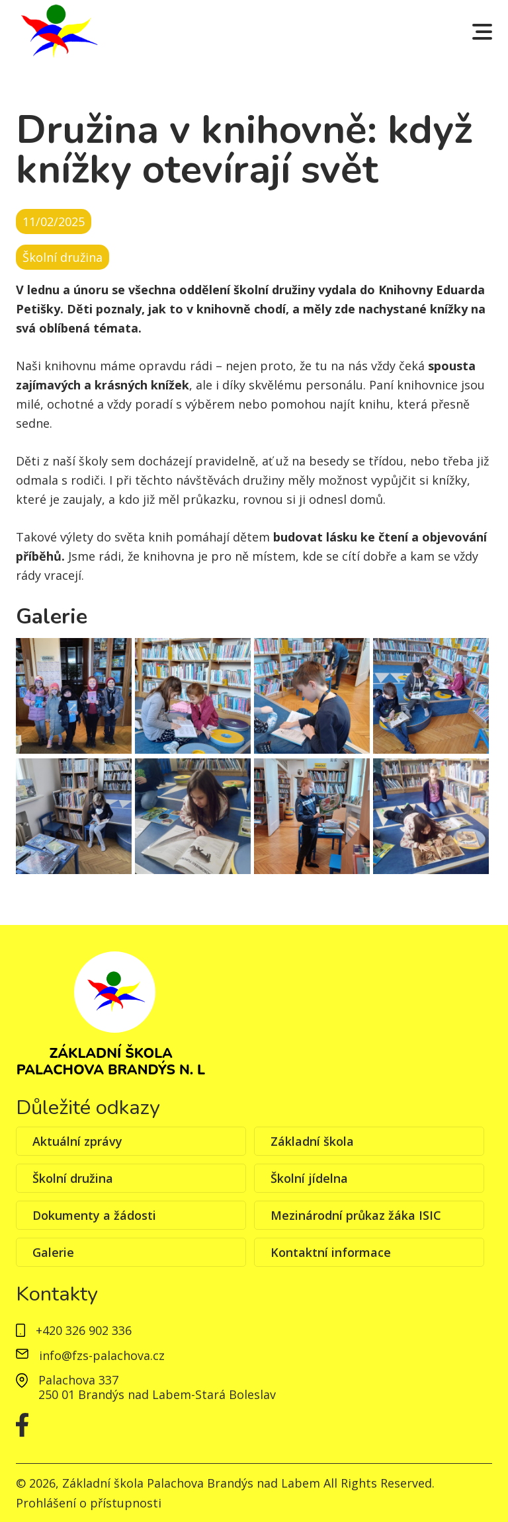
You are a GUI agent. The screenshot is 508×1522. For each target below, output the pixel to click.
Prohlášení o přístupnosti (88, 1503)
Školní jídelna (309, 1178)
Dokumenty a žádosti (94, 1215)
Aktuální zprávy (77, 1141)
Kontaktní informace (331, 1252)
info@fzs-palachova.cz (90, 1356)
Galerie (53, 1252)
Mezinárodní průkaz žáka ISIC (356, 1215)
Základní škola (312, 1141)
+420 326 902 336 (74, 1331)
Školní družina (72, 1178)
